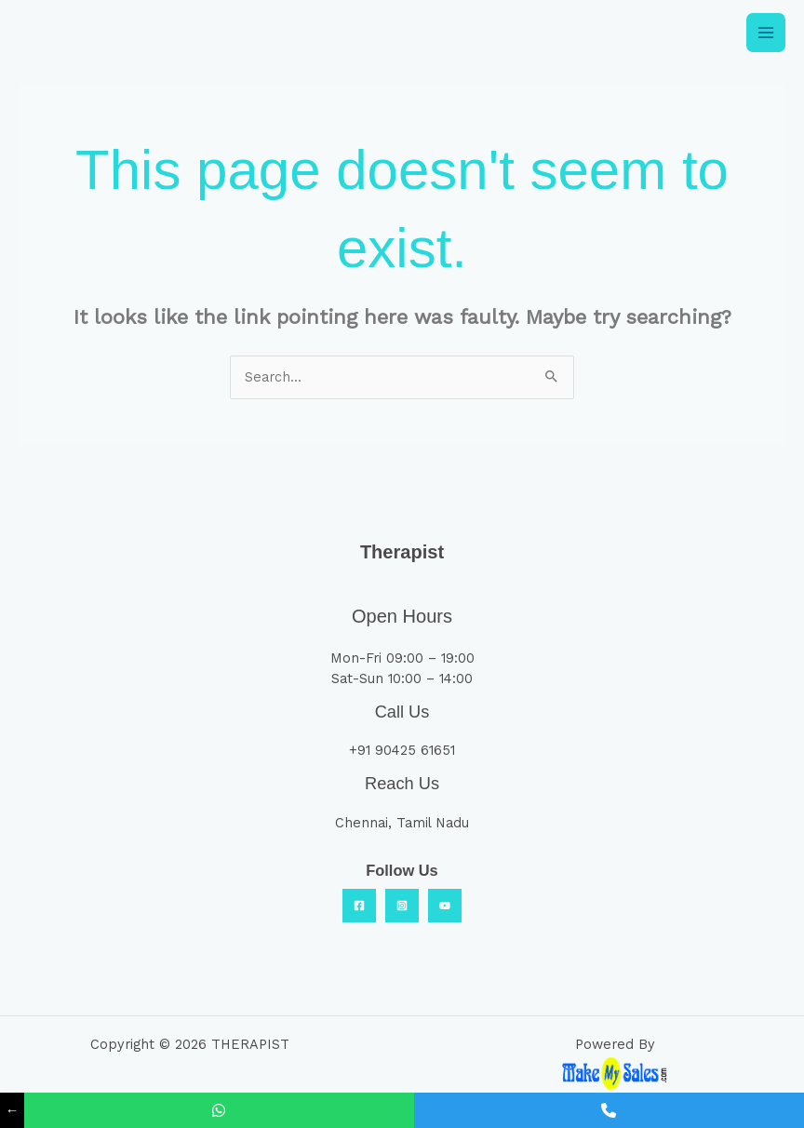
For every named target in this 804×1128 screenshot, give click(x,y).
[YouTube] (445, 905)
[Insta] (402, 905)
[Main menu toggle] (765, 32)
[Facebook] (359, 905)
